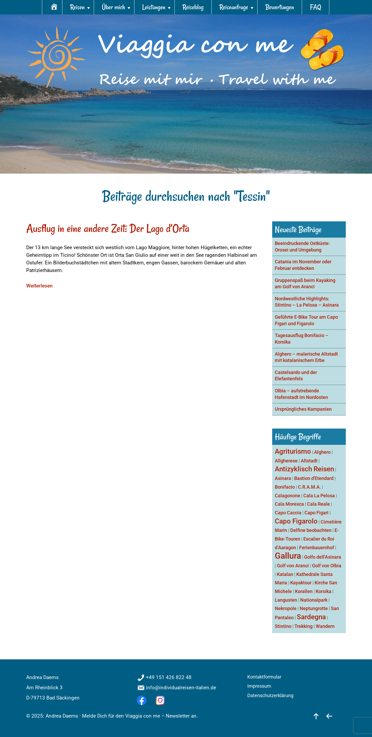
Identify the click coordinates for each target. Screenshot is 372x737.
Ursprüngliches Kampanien (303, 409)
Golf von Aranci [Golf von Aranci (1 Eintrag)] (293, 565)
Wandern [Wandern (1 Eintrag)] (325, 626)
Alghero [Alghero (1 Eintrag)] (322, 452)
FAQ (315, 7)
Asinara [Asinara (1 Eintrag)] (283, 478)
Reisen (77, 7)
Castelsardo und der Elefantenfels (296, 376)
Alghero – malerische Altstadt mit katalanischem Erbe (306, 357)
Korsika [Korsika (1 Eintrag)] (323, 591)
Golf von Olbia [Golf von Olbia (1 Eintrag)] (326, 565)
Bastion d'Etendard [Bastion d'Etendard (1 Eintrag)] (313, 478)
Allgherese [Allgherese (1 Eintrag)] (286, 460)
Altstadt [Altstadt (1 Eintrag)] (309, 460)
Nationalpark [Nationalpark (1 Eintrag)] (313, 600)
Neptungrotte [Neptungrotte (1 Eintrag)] (314, 608)
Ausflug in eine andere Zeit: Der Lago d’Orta (107, 228)
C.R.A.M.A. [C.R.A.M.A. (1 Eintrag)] (309, 487)
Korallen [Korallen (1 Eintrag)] (304, 591)
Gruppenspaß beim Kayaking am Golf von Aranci (305, 284)
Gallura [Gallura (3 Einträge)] (288, 556)
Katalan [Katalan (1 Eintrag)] (285, 574)
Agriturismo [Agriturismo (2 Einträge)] (293, 451)
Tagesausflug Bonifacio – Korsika (302, 339)
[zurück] (329, 716)
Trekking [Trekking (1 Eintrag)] (303, 626)
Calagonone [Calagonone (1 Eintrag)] (287, 495)
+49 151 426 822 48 (169, 677)
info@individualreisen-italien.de (181, 688)
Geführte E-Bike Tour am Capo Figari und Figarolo (306, 320)
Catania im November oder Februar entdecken (303, 265)
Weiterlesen (39, 286)
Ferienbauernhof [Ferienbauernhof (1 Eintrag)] (316, 547)
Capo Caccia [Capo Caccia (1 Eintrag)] (288, 512)
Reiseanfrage (234, 7)
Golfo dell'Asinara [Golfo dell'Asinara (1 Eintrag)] (322, 557)
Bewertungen (279, 7)
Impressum (259, 686)
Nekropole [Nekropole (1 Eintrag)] (286, 608)
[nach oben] (316, 716)
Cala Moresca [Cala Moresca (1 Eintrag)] (289, 504)
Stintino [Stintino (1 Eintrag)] (283, 626)
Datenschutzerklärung (270, 695)
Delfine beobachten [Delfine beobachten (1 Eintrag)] (310, 530)
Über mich (113, 7)
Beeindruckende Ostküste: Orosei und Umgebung (302, 247)
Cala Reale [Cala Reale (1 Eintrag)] (318, 504)
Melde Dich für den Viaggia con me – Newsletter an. (140, 716)
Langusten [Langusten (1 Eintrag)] (286, 600)
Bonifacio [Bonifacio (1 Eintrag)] (285, 487)
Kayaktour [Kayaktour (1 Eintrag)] (300, 582)
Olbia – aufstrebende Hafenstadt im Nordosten (301, 394)
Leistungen (153, 7)
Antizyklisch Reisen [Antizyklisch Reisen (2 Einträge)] (304, 469)
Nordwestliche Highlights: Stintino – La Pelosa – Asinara (307, 302)
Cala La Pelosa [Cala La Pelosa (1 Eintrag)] (319, 495)
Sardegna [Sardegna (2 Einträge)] (311, 617)
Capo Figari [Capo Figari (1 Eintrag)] (316, 512)
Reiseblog (193, 7)
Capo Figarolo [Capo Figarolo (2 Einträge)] (296, 521)
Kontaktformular (264, 677)
